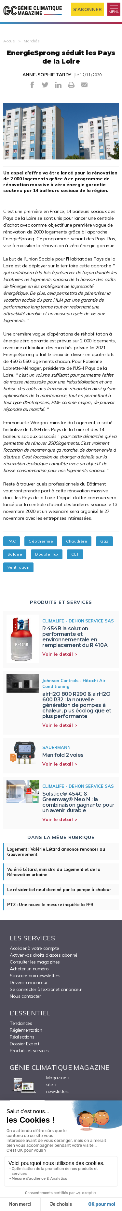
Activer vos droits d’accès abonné (43, 955)
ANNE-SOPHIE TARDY (46, 75)
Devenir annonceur (28, 982)
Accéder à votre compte (34, 948)
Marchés (32, 40)
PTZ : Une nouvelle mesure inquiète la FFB (50, 904)
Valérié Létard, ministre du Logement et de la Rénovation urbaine (54, 872)
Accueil (10, 40)
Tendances (21, 1023)
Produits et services (29, 1051)
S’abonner (87, 9)
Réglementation (26, 1030)
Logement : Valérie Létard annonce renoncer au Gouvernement (56, 851)
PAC (11, 541)
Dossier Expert (24, 1044)
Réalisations (22, 1037)
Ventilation (18, 567)
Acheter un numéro (29, 969)
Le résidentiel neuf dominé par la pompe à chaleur (59, 889)
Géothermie (41, 541)
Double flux (46, 554)
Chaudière (76, 541)
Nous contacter (25, 996)
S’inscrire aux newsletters (35, 976)
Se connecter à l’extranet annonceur (46, 989)
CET (75, 554)
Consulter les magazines (35, 962)
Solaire (14, 554)
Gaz (104, 541)
